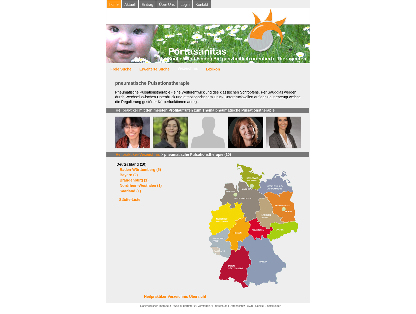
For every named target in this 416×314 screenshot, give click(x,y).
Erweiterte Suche (154, 69)
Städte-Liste (129, 199)
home (114, 4)
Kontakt (202, 4)
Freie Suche (120, 69)
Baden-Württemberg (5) (140, 169)
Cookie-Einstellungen (268, 305)
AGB (250, 305)
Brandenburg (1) (134, 180)
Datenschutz (237, 305)
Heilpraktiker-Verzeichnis (138, 154)
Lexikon (213, 69)
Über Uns (167, 4)
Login (185, 4)
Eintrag (147, 4)
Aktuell (130, 4)
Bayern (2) (129, 175)
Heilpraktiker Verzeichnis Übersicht (175, 296)
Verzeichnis (187, 68)
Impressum (220, 305)
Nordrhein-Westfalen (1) (141, 185)
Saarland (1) (130, 191)
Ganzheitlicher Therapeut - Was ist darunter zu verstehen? (175, 305)
